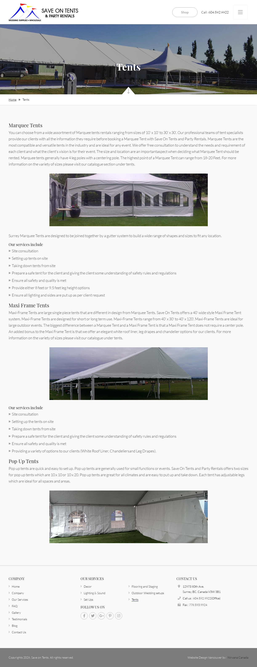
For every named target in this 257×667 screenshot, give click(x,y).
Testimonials (19, 619)
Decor (88, 586)
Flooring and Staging (145, 586)
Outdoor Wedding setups (148, 593)
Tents (26, 99)
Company (18, 593)
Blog (14, 625)
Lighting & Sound (94, 593)
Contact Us (19, 632)
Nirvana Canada (238, 657)
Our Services (20, 599)
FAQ (14, 606)
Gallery (16, 612)
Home (12, 99)
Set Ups (88, 599)
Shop (185, 12)
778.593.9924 (198, 605)
